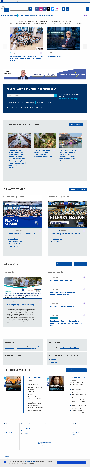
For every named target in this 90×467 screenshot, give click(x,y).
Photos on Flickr (58, 244)
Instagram (41, 9)
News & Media (21, 15)
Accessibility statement (43, 449)
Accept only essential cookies (77, 462)
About (2, 15)
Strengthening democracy (44, 102)
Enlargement (30, 102)
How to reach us (7, 428)
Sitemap (56, 428)
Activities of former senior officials (43, 446)
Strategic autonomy (36, 107)
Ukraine (53, 15)
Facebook (45, 9)
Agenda (15, 15)
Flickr (56, 9)
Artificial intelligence (14, 107)
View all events (79, 264)
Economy (25, 107)
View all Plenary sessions (77, 189)
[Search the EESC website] (19, 9)
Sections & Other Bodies (44, 15)
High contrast (63, 9)
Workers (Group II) (10, 348)
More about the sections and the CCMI (69, 348)
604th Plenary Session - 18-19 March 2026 (66, 234)
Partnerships (74, 434)
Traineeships (74, 430)
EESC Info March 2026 (77, 377)
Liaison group (7, 458)
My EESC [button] (85, 15)
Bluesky (52, 9)
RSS (55, 430)
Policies (11, 15)
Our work (7, 15)
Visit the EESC (7, 430)
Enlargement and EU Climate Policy (63, 280)
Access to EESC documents (43, 440)
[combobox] (82, 9)
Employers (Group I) (33, 346)
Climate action (12, 102)
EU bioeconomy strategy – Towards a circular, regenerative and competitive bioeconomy (43, 153)
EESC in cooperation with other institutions (10, 455)
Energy (21, 102)
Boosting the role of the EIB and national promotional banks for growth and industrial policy (66, 323)
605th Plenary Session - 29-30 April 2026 (21, 234)
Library (22, 430)
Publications (54, 362)
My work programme (51, 74)
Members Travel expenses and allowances (44, 443)
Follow (41, 53)
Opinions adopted (57, 239)
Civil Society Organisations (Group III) (27, 348)
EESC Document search (57, 360)
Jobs (72, 428)
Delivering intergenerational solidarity (20, 305)
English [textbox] (78, 9)
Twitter (48, 9)
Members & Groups (34, 15)
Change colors (67, 9)
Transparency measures (43, 438)
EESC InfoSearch (25, 433)
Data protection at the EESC (43, 428)
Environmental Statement (43, 430)
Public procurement (75, 432)
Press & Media (56, 241)
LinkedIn (37, 9)
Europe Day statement (54, 56)
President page (37, 74)
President (27, 15)
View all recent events (63, 264)
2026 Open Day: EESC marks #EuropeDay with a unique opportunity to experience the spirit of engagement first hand (26, 58)
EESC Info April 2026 (34, 377)
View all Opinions (75, 124)
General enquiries (8, 432)
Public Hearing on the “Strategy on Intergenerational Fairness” (62, 293)
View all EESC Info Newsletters (75, 370)
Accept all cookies (63, 462)
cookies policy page (30, 461)
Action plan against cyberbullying (62, 306)
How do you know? (29, 1)
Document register (26, 428)
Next (85, 46)
